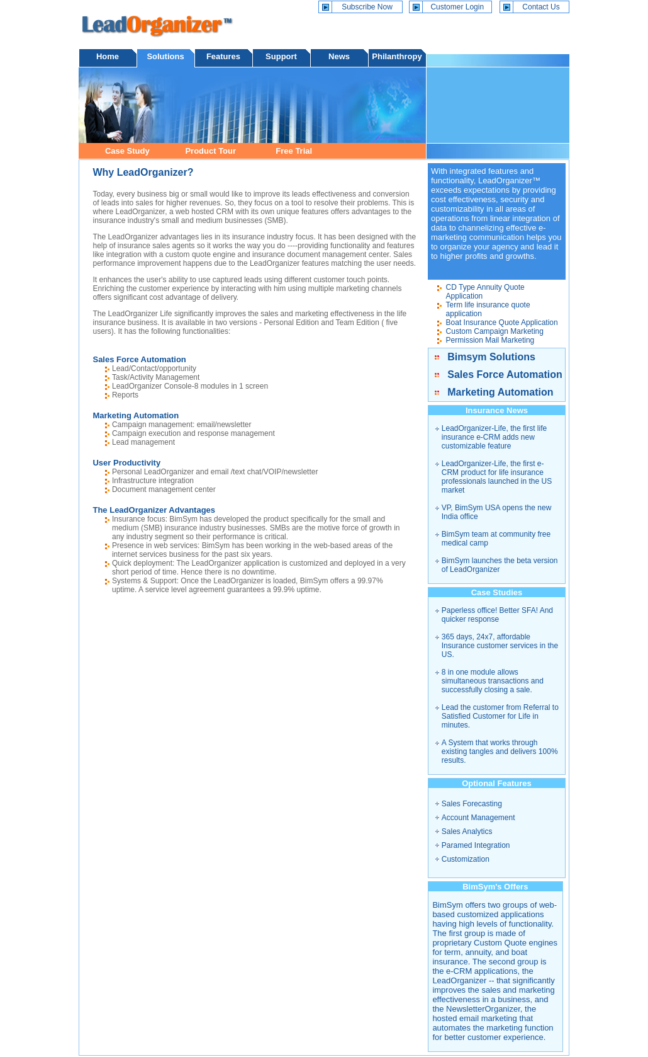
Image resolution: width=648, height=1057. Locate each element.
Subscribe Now (367, 7)
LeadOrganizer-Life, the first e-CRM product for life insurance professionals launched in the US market (497, 476)
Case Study (127, 151)
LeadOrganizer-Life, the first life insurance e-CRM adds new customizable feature (494, 437)
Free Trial (294, 151)
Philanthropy (397, 56)
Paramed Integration (476, 845)
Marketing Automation (500, 392)
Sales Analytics (467, 831)
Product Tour (210, 151)
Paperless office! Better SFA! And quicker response (497, 615)
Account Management (478, 817)
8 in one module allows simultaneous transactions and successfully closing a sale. (493, 681)
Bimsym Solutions (491, 356)
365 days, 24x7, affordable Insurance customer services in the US (500, 645)
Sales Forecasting (472, 803)
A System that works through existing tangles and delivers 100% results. (500, 751)
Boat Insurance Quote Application (502, 322)
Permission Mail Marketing (490, 340)
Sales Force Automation (504, 374)
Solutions (165, 56)
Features (223, 56)
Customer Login (457, 7)
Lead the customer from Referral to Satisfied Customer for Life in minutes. (500, 716)
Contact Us (540, 7)
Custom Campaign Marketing (495, 331)
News (339, 56)
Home (107, 56)
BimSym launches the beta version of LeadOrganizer (500, 565)
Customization (465, 859)
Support (281, 56)
